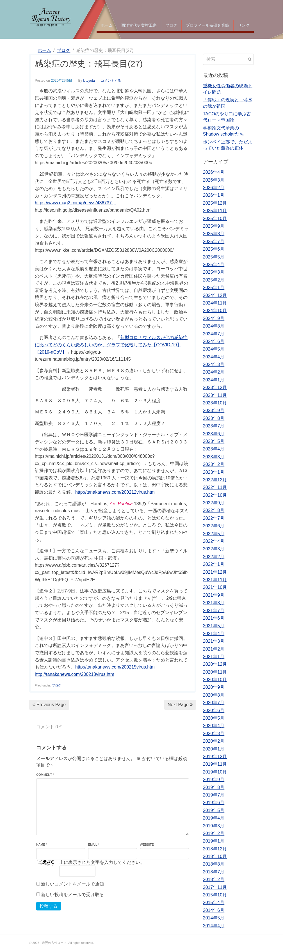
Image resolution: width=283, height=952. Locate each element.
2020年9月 (214, 687)
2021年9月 (214, 595)
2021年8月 (214, 602)
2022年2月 (214, 556)
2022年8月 (214, 510)
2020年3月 (214, 733)
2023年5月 (214, 441)
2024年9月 (214, 318)
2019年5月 (214, 810)
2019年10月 (215, 772)
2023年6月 (214, 433)
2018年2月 (214, 879)
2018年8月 (214, 864)
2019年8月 (214, 787)
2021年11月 (215, 579)
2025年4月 (214, 264)
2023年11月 (215, 395)
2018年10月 (215, 856)
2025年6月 (214, 249)
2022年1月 (214, 564)
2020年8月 (214, 695)
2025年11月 (215, 210)
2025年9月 (214, 226)
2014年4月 (214, 925)
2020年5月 (214, 718)
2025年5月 (214, 257)
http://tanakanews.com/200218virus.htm (74, 674)
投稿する (49, 906)
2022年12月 (215, 479)
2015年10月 (215, 895)
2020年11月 (215, 672)
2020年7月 (214, 702)
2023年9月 (214, 410)
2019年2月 (214, 833)
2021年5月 (214, 625)
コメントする (111, 81)
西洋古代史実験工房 (139, 25)
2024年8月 (214, 326)
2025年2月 (214, 280)
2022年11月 (215, 487)
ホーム (107, 25)
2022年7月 (214, 518)
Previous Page (49, 704)
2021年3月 (214, 641)
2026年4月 (214, 172)
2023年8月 (214, 418)
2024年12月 (215, 295)
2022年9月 (214, 502)
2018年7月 (214, 871)
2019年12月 (215, 756)
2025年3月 (214, 272)
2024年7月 (214, 333)
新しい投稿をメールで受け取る (72, 894)
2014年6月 (214, 910)
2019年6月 (214, 802)
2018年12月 (215, 848)
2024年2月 (214, 372)
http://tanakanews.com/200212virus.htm (115, 492)
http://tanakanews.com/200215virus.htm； (117, 667)
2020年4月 (214, 725)
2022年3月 (214, 548)
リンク (244, 25)
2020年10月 (215, 679)
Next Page (180, 704)
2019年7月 (214, 795)
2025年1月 (214, 287)
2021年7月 (214, 610)
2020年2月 (214, 741)
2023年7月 (214, 426)
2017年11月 (215, 887)
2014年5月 (214, 918)
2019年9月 (214, 779)
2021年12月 (215, 572)
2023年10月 (215, 403)
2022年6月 (214, 525)
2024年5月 (214, 349)
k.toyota (89, 81)
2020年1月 (214, 749)
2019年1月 (214, 841)
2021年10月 (215, 587)
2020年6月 (214, 710)
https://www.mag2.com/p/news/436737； (75, 202)
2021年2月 (214, 649)
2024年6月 (214, 341)
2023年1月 (214, 472)
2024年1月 (214, 379)
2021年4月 (214, 633)
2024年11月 (215, 303)
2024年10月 (215, 310)
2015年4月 (214, 902)
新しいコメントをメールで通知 (72, 884)
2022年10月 (215, 495)
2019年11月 (215, 764)
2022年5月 (214, 533)
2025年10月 (215, 218)
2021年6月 (214, 618)
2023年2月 (214, 464)
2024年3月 (214, 364)
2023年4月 (214, 449)
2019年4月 (214, 818)
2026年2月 (214, 187)
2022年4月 (214, 541)
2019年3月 (214, 825)
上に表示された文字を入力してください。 (102, 862)
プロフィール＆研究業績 (207, 25)
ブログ (171, 25)
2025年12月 (215, 203)
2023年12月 (215, 387)
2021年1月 (214, 656)
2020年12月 (215, 664)
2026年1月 (214, 195)
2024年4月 (214, 356)
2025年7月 (214, 241)
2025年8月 (214, 233)
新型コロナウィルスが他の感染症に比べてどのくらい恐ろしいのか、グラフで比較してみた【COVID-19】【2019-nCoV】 (111, 344)
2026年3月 (214, 180)
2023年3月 (214, 456)
